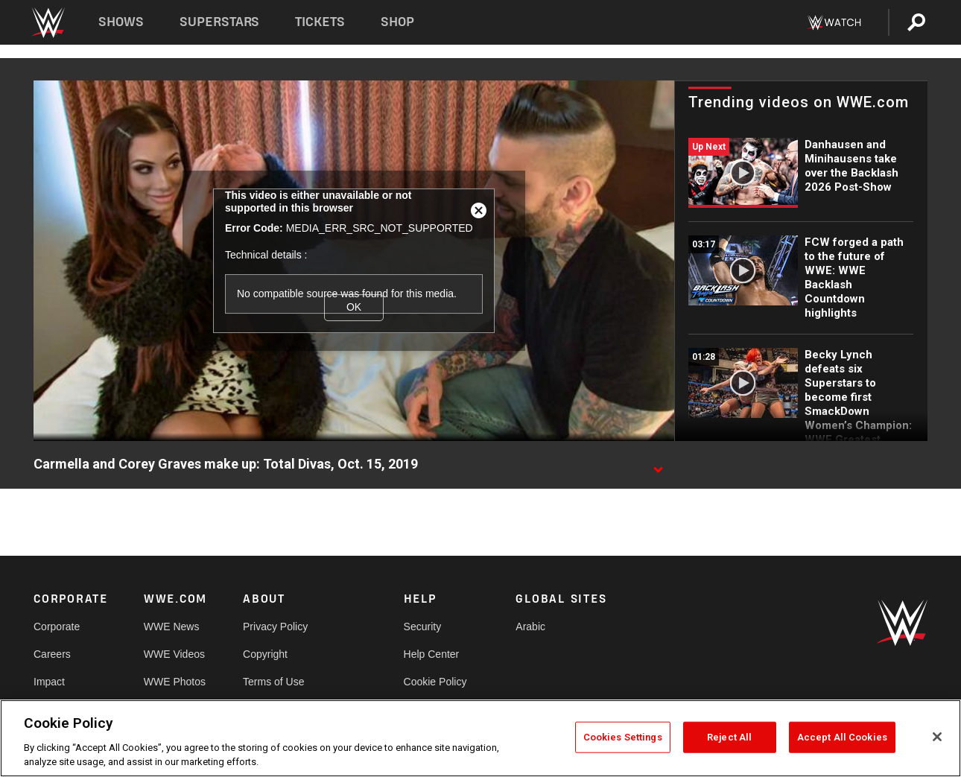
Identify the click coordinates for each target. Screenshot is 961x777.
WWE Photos (175, 682)
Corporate (57, 626)
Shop (397, 22)
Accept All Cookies (842, 737)
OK (353, 307)
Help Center (432, 654)
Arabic (530, 626)
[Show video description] (657, 464)
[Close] (937, 736)
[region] (480, 738)
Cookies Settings (622, 737)
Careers (52, 654)
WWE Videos (174, 654)
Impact (49, 682)
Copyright (265, 654)
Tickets (320, 22)
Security (423, 626)
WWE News (172, 626)
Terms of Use (273, 682)
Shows (121, 22)
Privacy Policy (275, 626)
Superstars (220, 22)
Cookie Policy (435, 682)
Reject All (729, 737)
